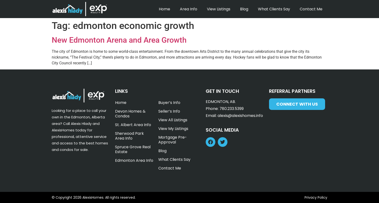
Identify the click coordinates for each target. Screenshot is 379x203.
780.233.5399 (231, 108)
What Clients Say (274, 9)
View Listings (218, 9)
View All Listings (172, 120)
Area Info (188, 9)
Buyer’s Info (169, 102)
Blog (244, 9)
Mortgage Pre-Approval (172, 140)
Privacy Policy (316, 197)
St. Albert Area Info (133, 125)
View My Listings (173, 128)
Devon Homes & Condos (130, 113)
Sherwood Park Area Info (129, 136)
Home (164, 9)
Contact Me (311, 9)
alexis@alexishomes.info (240, 115)
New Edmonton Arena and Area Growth (119, 40)
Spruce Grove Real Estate (133, 149)
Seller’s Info (169, 111)
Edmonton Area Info (134, 160)
